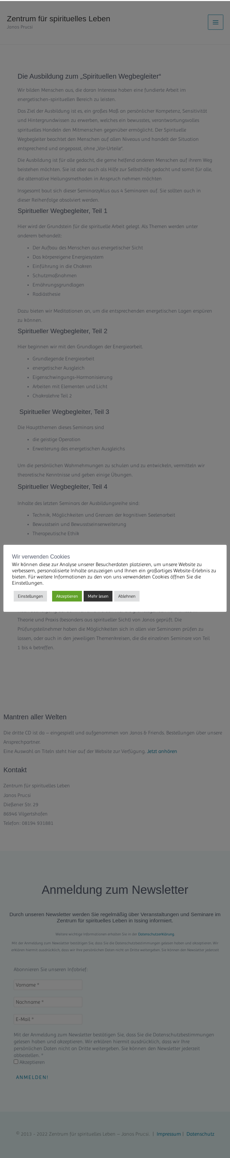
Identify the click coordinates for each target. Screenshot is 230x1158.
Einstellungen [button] (30, 595)
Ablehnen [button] (126, 595)
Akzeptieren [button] (67, 595)
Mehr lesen (98, 595)
